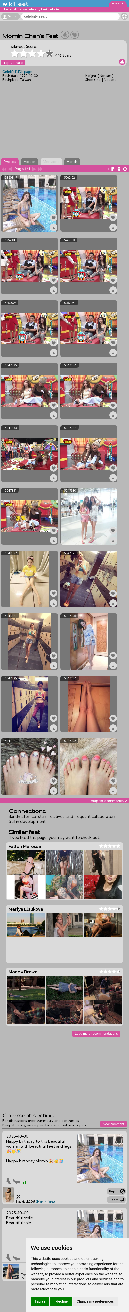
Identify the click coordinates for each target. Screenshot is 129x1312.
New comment (113, 1124)
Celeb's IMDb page (17, 72)
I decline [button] (61, 1301)
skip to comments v (109, 801)
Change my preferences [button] (95, 1301)
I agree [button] (40, 1301)
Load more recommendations (96, 1033)
